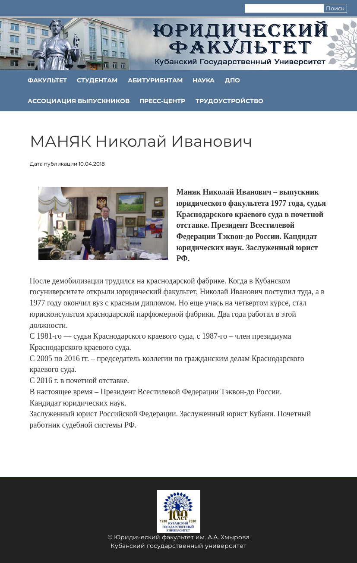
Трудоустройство (229, 101)
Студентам (97, 80)
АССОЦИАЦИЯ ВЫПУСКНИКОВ (79, 101)
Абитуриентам (155, 80)
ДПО (232, 80)
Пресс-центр (162, 101)
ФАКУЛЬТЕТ (47, 80)
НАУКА (204, 80)
